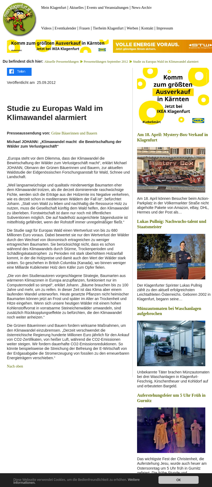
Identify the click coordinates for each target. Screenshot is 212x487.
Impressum (164, 28)
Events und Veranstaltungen (107, 8)
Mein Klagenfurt (53, 8)
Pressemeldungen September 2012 (106, 61)
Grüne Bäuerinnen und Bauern (74, 133)
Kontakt (147, 28)
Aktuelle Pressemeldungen (61, 61)
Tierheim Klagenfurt (108, 28)
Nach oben (15, 366)
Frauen (84, 28)
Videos (46, 28)
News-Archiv (142, 8)
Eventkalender (65, 28)
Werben (132, 28)
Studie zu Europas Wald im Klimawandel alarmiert (166, 61)
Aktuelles (76, 8)
